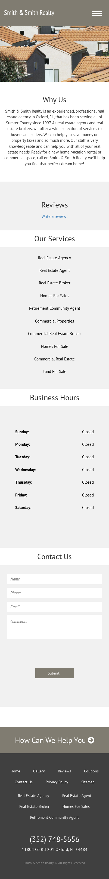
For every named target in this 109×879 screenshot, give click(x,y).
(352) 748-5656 (54, 839)
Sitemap (88, 781)
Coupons (91, 771)
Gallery (39, 771)
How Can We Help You (54, 740)
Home (15, 771)
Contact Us (24, 781)
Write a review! (55, 216)
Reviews (64, 771)
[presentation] (48, 652)
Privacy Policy (57, 781)
